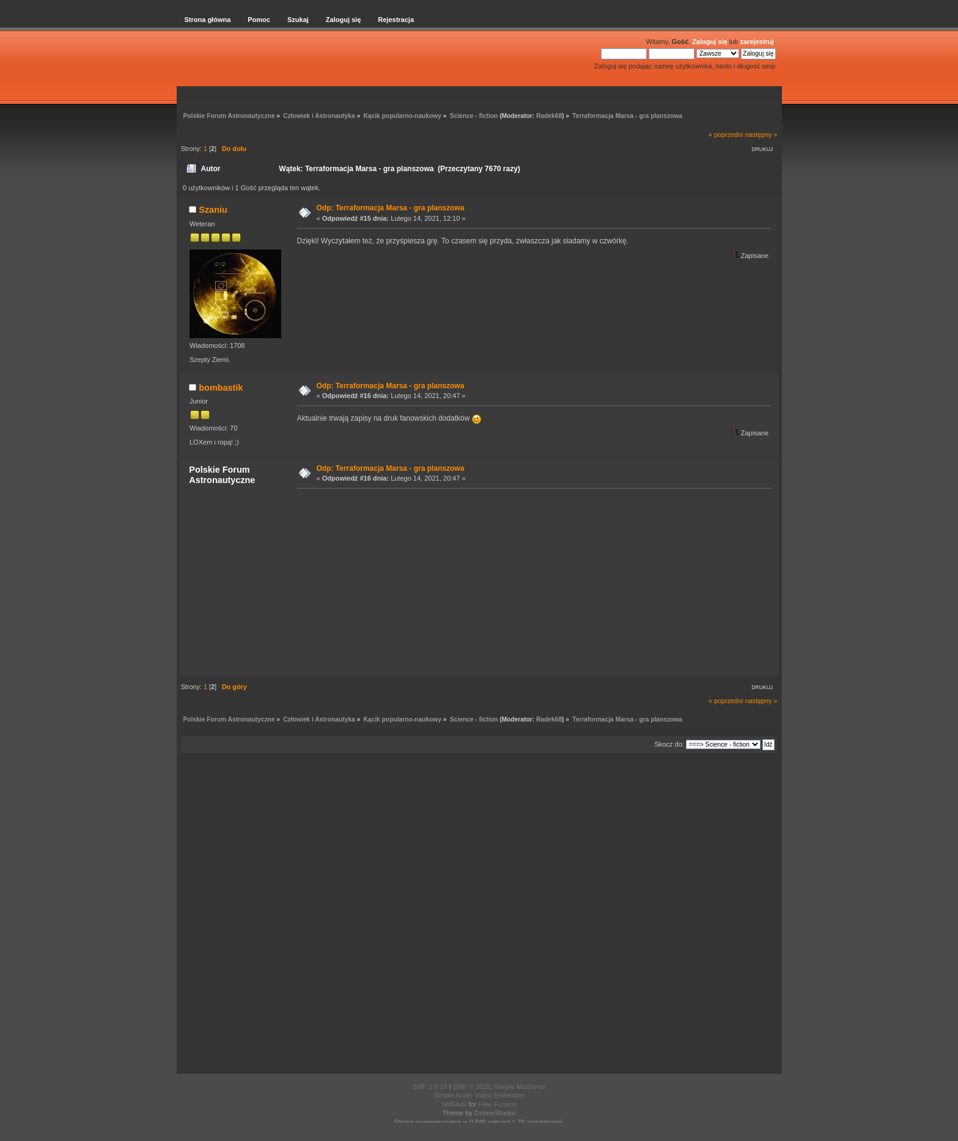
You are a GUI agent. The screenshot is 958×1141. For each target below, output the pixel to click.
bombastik (221, 388)
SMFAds (454, 1104)
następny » (761, 134)
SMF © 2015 (472, 1086)
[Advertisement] (530, 581)
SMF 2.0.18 (430, 1086)
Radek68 (549, 116)
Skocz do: (669, 744)
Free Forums (497, 1104)
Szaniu (213, 210)
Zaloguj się (709, 41)
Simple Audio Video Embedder (479, 1095)
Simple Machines (520, 1086)
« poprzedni (726, 134)
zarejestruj (756, 41)
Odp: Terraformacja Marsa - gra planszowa (391, 208)
